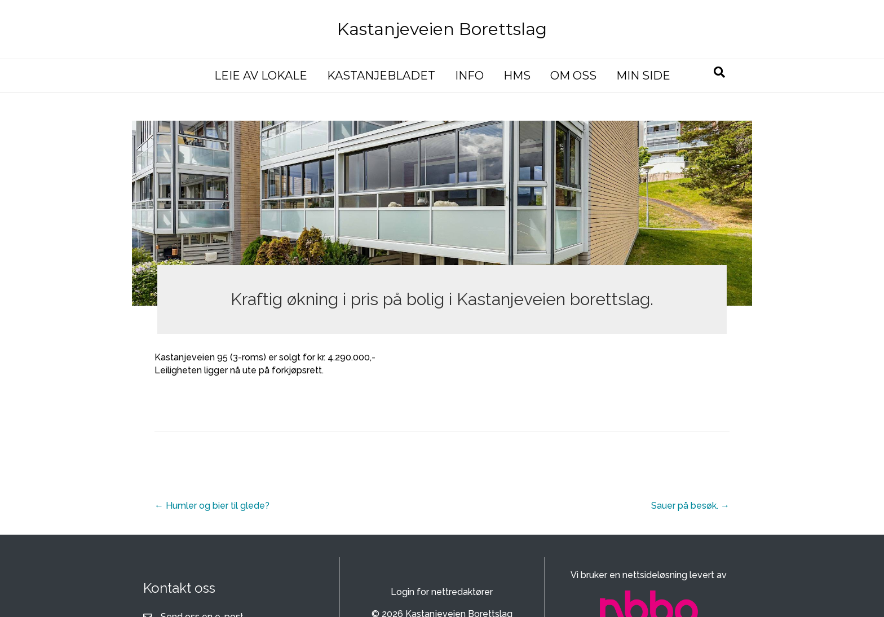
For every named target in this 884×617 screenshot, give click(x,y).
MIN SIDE (643, 75)
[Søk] (719, 72)
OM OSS (573, 75)
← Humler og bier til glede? (211, 505)
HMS (517, 75)
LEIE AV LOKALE (260, 75)
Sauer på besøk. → (690, 505)
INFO (469, 75)
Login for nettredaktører (442, 592)
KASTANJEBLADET (381, 75)
